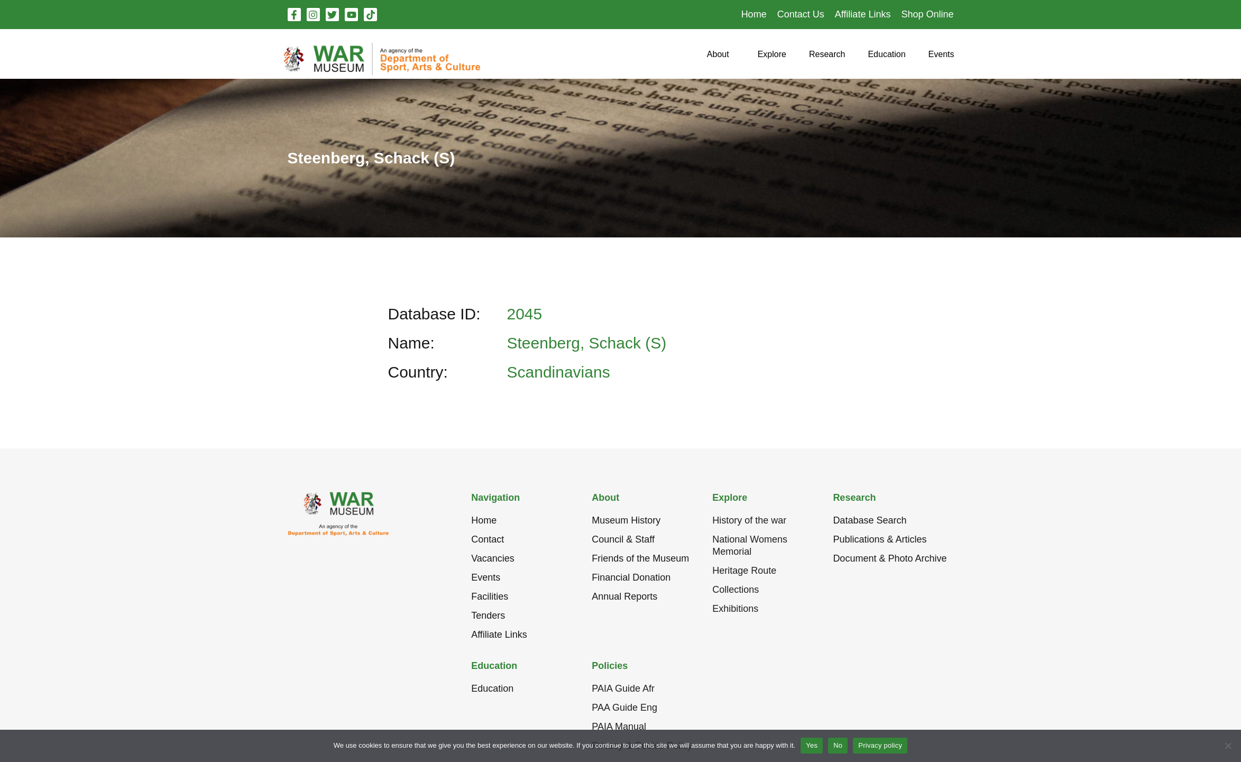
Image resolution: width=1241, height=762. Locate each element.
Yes (811, 745)
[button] (718, 58)
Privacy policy (880, 745)
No (837, 745)
